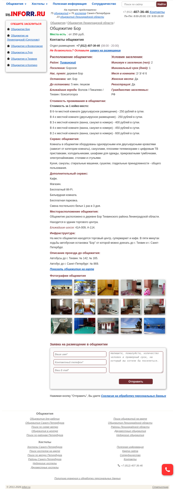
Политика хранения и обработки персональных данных (87, 478)
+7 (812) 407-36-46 (88, 45)
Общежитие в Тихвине (24, 58)
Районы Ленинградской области (130, 427)
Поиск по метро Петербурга (45, 455)
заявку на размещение (105, 50)
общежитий (61, 13)
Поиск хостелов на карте (44, 451)
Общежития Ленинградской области (90, 23)
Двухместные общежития (130, 431)
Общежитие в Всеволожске (27, 46)
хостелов (80, 13)
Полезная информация (70, 3)
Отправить (136, 381)
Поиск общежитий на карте (130, 418)
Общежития (16, 3)
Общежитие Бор (20, 29)
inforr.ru (26, 487)
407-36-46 (136, 12)
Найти (161, 4)
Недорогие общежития (130, 435)
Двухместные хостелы (45, 467)
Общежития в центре (44, 431)
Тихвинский (68, 62)
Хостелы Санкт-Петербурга (44, 447)
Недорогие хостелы (45, 463)
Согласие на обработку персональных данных (133, 396)
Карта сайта (130, 451)
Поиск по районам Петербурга (44, 435)
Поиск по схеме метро (44, 427)
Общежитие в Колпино (24, 65)
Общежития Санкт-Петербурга (44, 422)
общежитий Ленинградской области (82, 16)
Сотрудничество (104, 3)
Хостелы (40, 3)
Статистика (160, 487)
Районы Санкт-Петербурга (45, 459)
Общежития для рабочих (45, 418)
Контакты (157, 12)
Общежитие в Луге (22, 52)
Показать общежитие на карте (72, 269)
